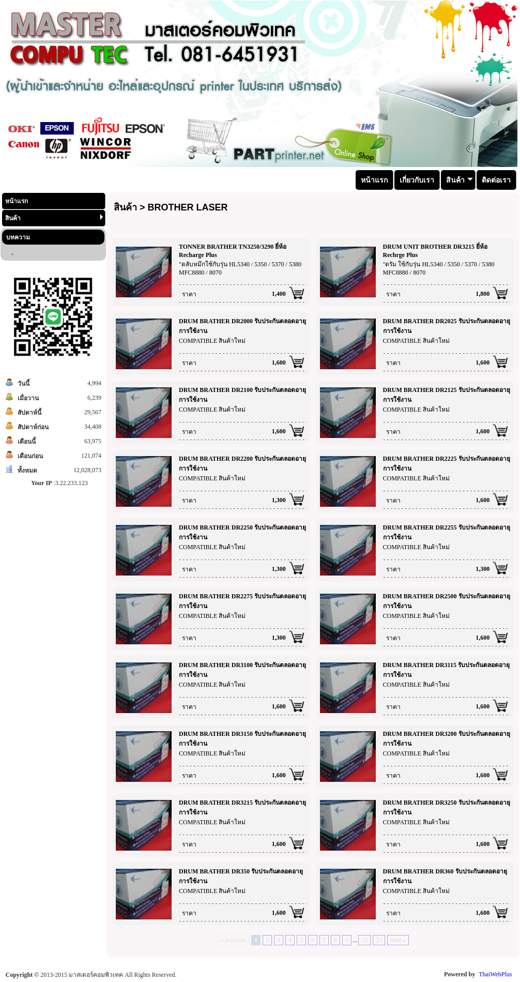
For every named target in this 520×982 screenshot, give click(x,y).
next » (398, 940)
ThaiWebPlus (495, 974)
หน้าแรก (16, 201)
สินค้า (54, 218)
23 (379, 940)
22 (364, 940)
